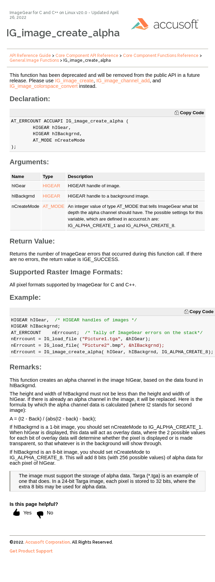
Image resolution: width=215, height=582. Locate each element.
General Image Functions (34, 60)
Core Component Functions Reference (161, 55)
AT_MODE (53, 206)
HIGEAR (51, 185)
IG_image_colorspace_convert (44, 86)
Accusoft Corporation (47, 542)
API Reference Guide (30, 55)
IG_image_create (74, 80)
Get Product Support (31, 551)
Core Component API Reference (86, 55)
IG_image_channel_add (123, 80)
